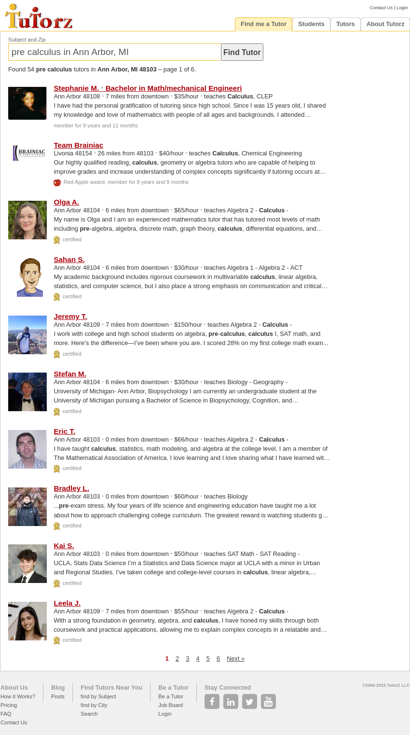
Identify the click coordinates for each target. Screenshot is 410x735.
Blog (58, 687)
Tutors (345, 24)
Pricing (8, 705)
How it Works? (17, 696)
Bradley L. (71, 488)
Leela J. (67, 603)
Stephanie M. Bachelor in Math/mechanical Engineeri (148, 88)
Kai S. (64, 545)
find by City (94, 705)
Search (89, 714)
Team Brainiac (78, 145)
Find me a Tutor (264, 24)
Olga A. (66, 202)
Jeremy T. (70, 316)
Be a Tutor (173, 687)
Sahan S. (69, 259)
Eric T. (64, 431)
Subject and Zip (27, 39)
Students (311, 24)
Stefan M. (70, 374)
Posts (58, 696)
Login (402, 7)
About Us (14, 687)
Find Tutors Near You (111, 687)
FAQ (5, 714)
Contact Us (381, 7)
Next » (236, 658)
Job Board (170, 705)
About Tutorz (386, 24)
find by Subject (98, 696)
